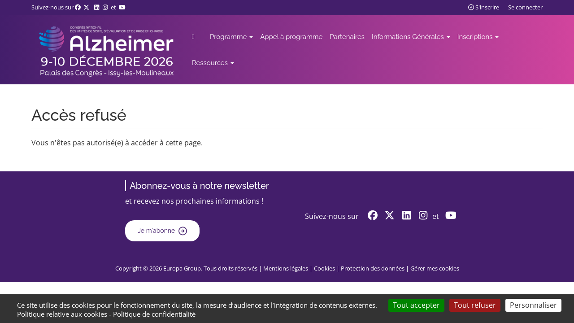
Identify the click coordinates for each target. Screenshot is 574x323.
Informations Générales (411, 37)
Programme (231, 37)
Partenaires (347, 37)
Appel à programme (291, 37)
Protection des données (372, 268)
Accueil (200, 37)
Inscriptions (478, 37)
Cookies (324, 268)
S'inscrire (483, 7)
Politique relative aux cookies (62, 314)
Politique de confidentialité (154, 314)
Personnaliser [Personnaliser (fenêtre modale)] (533, 305)
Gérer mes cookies (434, 268)
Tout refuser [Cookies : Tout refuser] (475, 305)
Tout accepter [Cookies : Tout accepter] (416, 305)
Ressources (213, 63)
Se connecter (525, 7)
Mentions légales (285, 268)
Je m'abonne (156, 230)
